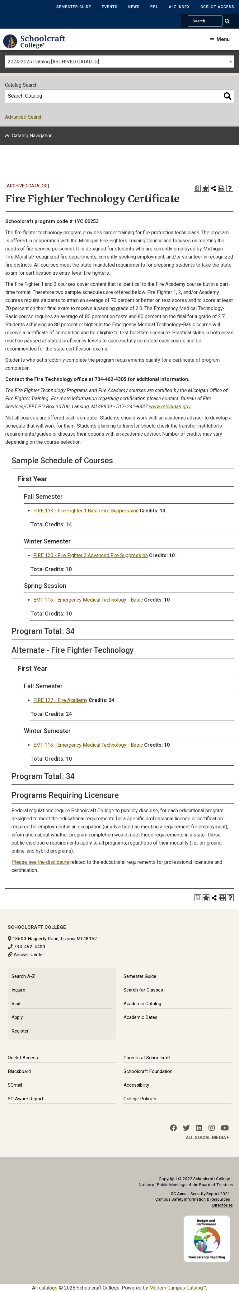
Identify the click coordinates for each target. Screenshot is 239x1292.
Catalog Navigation (32, 136)
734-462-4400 (29, 947)
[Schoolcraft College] (37, 46)
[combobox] (119, 61)
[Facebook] (173, 1128)
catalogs (48, 1288)
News (134, 7)
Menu (223, 39)
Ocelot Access (217, 7)
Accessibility (136, 1085)
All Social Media (207, 1137)
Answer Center (29, 954)
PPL (154, 7)
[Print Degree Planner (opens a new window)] (197, 188)
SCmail (15, 1085)
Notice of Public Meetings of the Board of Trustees (186, 1184)
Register (20, 1031)
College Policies (140, 1099)
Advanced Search (24, 117)
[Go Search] (231, 21)
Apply (17, 1017)
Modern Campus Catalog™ (177, 1288)
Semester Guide (73, 7)
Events (110, 7)
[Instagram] (211, 1128)
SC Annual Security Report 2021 (200, 1193)
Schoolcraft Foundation (148, 1071)
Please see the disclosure (40, 862)
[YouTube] (224, 1128)
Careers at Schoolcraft (147, 1058)
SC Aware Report (25, 1099)
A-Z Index (179, 7)
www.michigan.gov (170, 407)
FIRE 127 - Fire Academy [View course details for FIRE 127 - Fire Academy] (60, 700)
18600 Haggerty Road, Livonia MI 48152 (54, 939)
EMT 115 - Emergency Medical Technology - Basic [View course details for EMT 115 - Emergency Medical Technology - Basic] (88, 600)
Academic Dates (140, 1017)
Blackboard (19, 1071)
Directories (222, 1205)
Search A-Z (23, 976)
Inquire (18, 990)
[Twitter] (186, 1128)
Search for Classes (143, 990)
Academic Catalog (142, 1003)
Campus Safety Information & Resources (192, 1199)
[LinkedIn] (199, 1128)
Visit (16, 1003)
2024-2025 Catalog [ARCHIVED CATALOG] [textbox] (53, 62)
